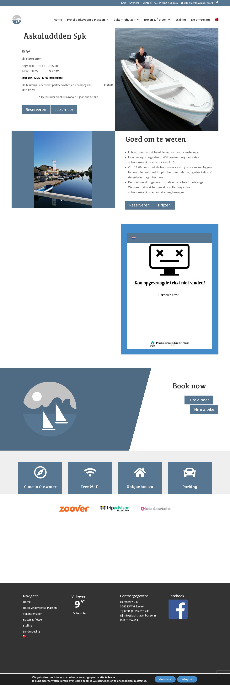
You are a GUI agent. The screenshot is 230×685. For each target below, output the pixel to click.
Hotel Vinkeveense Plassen (86, 14)
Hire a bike (204, 408)
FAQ (123, 3)
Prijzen (164, 205)
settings (139, 680)
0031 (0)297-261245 (136, 610)
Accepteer (164, 679)
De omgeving (200, 14)
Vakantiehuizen (124, 14)
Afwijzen (188, 679)
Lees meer (64, 109)
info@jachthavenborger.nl (140, 615)
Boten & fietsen (155, 14)
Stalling (180, 14)
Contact (147, 3)
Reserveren (36, 109)
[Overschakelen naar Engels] (216, 18)
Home (58, 14)
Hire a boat (198, 399)
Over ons (134, 3)
